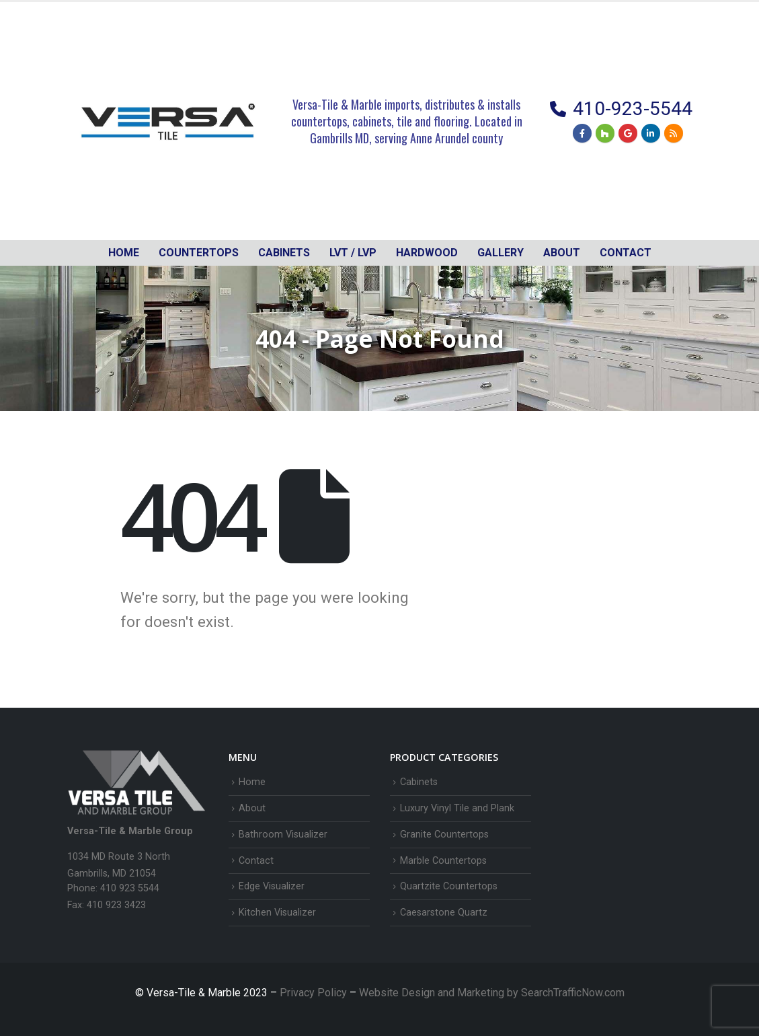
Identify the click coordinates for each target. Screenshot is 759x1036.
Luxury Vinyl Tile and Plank (457, 808)
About (561, 252)
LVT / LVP (352, 252)
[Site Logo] (168, 121)
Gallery (500, 252)
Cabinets (419, 782)
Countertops (199, 252)
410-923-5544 (632, 109)
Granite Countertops (444, 834)
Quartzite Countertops (448, 886)
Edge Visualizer (272, 886)
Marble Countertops (443, 860)
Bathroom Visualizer (283, 834)
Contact (625, 252)
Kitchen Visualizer (277, 912)
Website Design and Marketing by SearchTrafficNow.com (492, 992)
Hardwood (427, 252)
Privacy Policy (315, 992)
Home (123, 252)
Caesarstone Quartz (443, 912)
